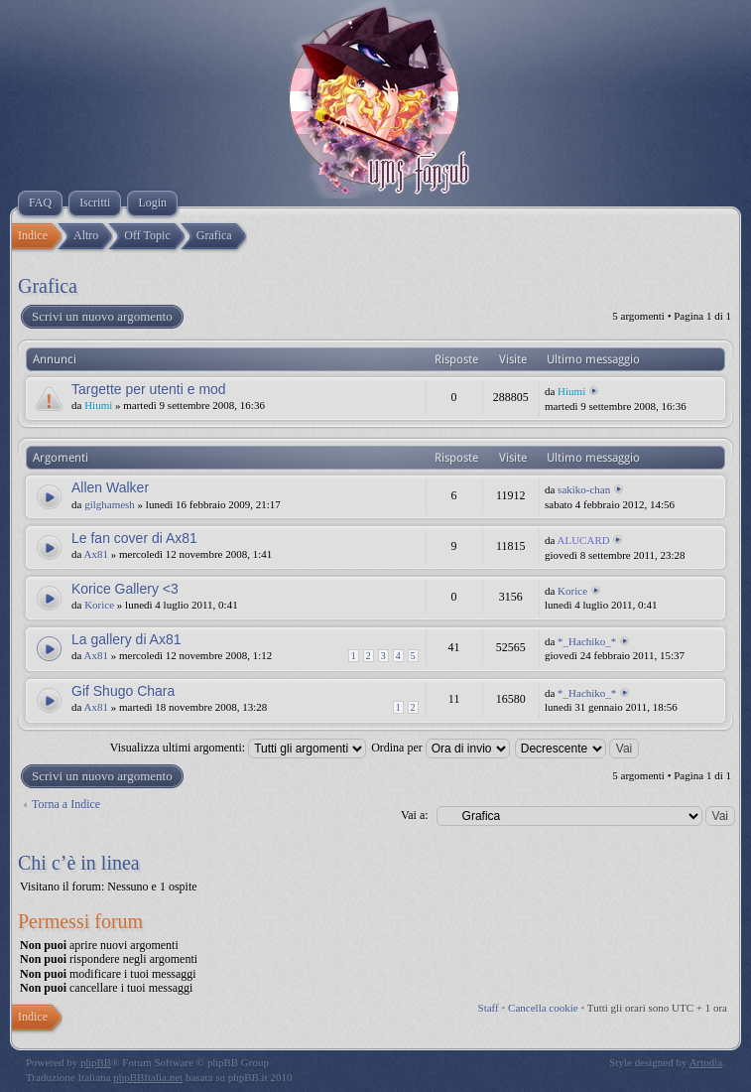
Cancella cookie (543, 1008)
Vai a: (415, 815)
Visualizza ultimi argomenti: (238, 747)
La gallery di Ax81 (126, 639)
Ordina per (440, 747)
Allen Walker (110, 487)
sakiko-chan (584, 489)
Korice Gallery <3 (125, 589)
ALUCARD (584, 540)
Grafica (47, 286)
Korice (99, 605)
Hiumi (98, 405)
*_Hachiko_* (587, 641)
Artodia (706, 1062)
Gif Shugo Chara (123, 691)
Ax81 (96, 554)
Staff (488, 1008)
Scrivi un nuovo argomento (101, 317)
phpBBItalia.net (148, 1077)
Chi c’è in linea (79, 863)
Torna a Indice (66, 804)
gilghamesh (109, 504)
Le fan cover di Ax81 (134, 538)
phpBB (95, 1062)
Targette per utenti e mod (148, 389)
